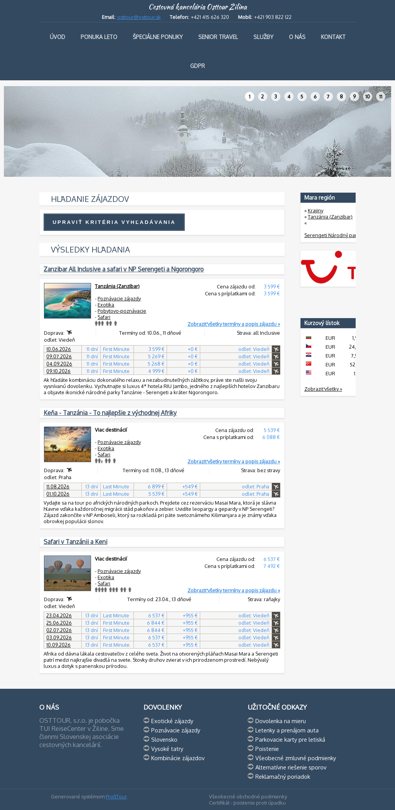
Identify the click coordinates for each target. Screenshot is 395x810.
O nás (297, 37)
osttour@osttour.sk (139, 17)
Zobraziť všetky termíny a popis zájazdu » (233, 324)
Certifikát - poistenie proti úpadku (247, 803)
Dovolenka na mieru (280, 720)
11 (380, 96)
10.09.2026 (58, 645)
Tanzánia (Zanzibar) (117, 286)
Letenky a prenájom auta (287, 730)
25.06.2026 (59, 623)
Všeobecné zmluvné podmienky (295, 757)
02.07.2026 (59, 630)
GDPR (197, 66)
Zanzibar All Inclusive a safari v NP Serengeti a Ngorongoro (124, 269)
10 (367, 96)
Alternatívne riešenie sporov (290, 767)
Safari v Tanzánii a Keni (75, 542)
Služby (263, 37)
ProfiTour (116, 796)
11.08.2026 (57, 486)
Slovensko (164, 739)
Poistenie (267, 748)
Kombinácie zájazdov (177, 757)
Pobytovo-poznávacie (122, 311)
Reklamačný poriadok (282, 776)
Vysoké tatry (167, 748)
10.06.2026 (58, 349)
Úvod (57, 37)
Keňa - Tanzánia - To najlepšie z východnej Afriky (110, 413)
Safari (104, 317)
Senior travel (218, 37)
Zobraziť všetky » (323, 389)
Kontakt (333, 37)
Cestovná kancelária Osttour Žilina (197, 7)
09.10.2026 (58, 371)
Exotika (106, 305)
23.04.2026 (59, 615)
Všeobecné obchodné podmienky (248, 796)
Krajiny (315, 210)
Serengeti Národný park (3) (335, 235)
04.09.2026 (59, 364)
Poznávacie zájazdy (119, 298)
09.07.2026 (59, 356)
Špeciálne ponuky (158, 37)
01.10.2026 (57, 494)
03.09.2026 (59, 637)
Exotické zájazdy (172, 720)
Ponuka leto (99, 37)
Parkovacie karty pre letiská (290, 739)
